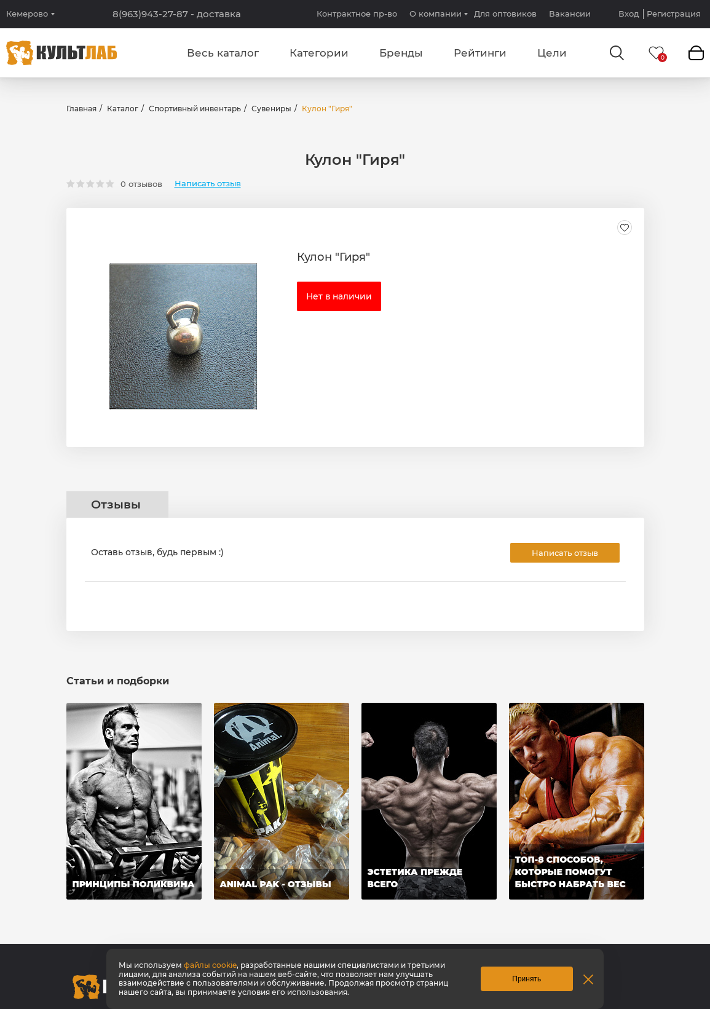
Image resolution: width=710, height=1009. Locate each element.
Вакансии (570, 13)
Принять (526, 979)
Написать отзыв (208, 183)
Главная (81, 108)
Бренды (401, 53)
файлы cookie (210, 965)
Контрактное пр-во (357, 13)
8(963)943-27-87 (176, 14)
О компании (435, 13)
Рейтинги (480, 53)
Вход (628, 13)
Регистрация (674, 13)
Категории (319, 53)
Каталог (122, 108)
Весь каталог (223, 53)
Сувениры (271, 108)
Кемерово (27, 13)
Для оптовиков (505, 13)
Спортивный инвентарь (195, 108)
